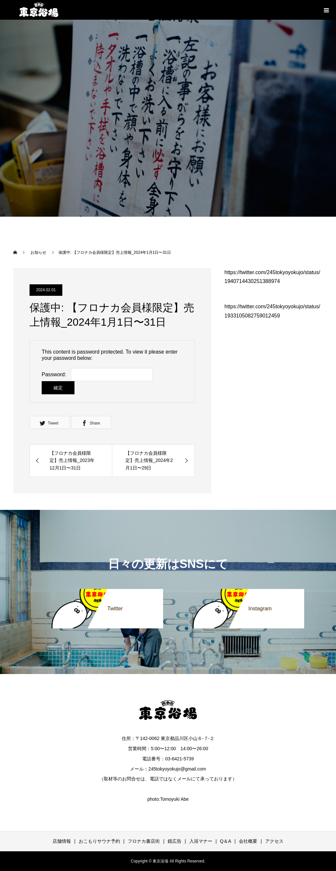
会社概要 (248, 841)
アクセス (274, 841)
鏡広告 (174, 841)
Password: (54, 374)
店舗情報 (61, 841)
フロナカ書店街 (144, 841)
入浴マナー (200, 841)
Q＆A (225, 841)
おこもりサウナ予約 (99, 841)
